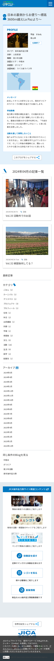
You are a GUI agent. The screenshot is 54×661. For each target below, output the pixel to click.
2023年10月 (8, 400)
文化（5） (7, 340)
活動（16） (8, 344)
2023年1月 (7, 441)
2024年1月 (7, 386)
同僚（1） (7, 326)
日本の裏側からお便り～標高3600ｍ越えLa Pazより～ (27, 16)
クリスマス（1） (10, 299)
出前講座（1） (9, 321)
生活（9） (7, 349)
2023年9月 (7, 404)
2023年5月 (7, 423)
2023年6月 (7, 418)
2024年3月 (7, 381)
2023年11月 (8, 395)
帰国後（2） (8, 335)
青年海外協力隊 (10, 473)
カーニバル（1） (10, 294)
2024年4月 (7, 377)
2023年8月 (7, 409)
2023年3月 (7, 432)
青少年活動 (8, 469)
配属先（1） (8, 358)
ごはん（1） (8, 289)
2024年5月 (7, 372)
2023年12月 (8, 391)
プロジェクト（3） (11, 303)
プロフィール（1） (11, 308)
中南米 (6, 460)
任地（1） (7, 312)
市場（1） (7, 331)
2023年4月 (7, 427)
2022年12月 (8, 446)
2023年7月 (7, 413)
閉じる (6, 657)
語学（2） (7, 354)
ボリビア (7, 464)
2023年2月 (7, 436)
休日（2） (7, 317)
